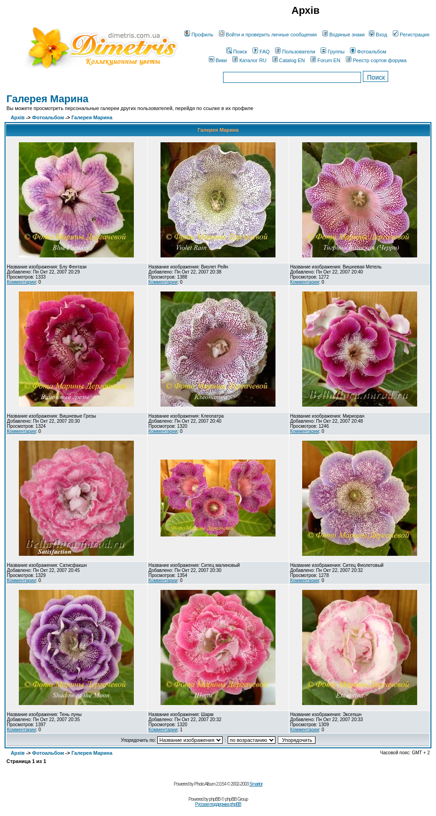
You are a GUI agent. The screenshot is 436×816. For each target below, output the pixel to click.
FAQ (261, 51)
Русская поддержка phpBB (218, 804)
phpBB (214, 799)
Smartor (256, 784)
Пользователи (295, 51)
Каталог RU (249, 60)
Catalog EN (288, 60)
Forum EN (325, 60)
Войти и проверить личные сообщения (268, 34)
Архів (17, 117)
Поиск (236, 51)
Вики (218, 60)
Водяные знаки (343, 34)
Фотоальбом (368, 51)
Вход (378, 34)
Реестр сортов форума (376, 60)
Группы (332, 51)
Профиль (198, 34)
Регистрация (411, 34)
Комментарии (21, 282)
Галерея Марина (47, 99)
